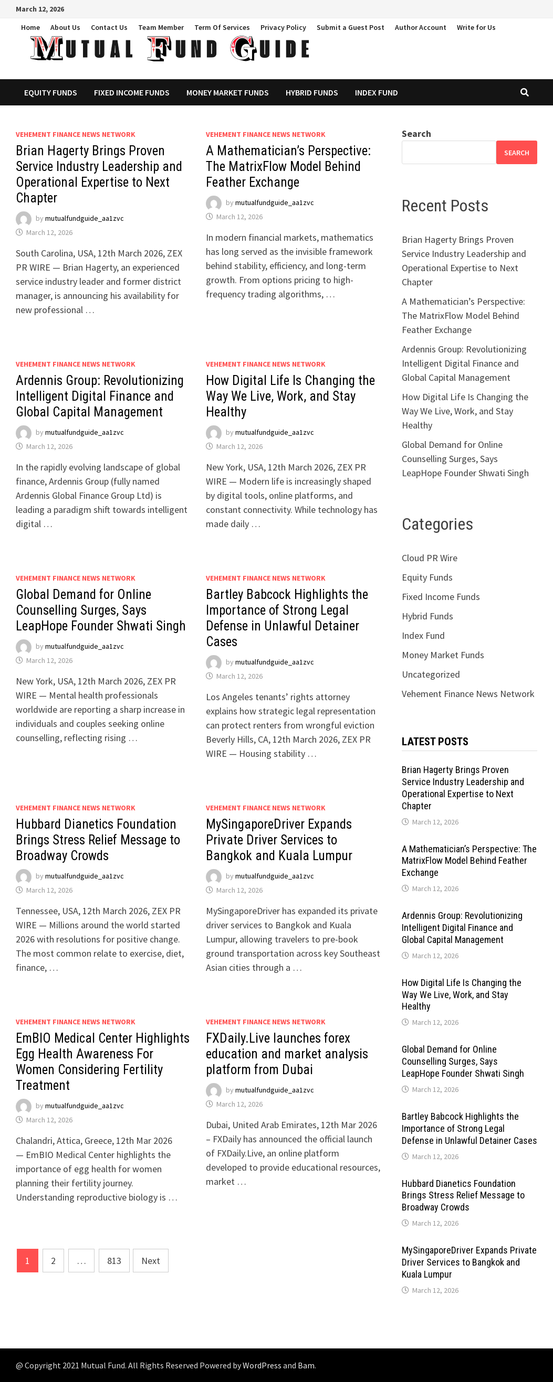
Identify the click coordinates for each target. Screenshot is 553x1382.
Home (30, 27)
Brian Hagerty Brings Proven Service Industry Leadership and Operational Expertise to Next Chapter (99, 174)
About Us (65, 27)
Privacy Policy (283, 27)
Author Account (420, 27)
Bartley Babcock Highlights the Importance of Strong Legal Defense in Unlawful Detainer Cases (287, 618)
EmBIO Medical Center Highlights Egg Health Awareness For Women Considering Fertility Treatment (103, 1062)
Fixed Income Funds (132, 92)
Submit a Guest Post (350, 27)
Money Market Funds (227, 92)
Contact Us (109, 27)
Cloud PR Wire (429, 558)
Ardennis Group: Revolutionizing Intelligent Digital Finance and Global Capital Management (100, 396)
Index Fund (376, 92)
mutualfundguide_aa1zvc (84, 218)
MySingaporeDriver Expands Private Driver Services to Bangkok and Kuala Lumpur (279, 840)
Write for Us (476, 27)
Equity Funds (50, 92)
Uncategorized (431, 674)
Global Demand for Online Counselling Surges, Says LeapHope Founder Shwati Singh (101, 610)
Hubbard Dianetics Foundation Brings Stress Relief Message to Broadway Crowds (98, 840)
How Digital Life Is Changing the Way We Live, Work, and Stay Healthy (290, 396)
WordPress (262, 1365)
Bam (306, 1365)
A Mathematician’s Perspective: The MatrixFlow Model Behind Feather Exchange (288, 166)
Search (416, 133)
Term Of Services (222, 27)
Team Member (161, 27)
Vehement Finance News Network (75, 134)
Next (150, 1261)
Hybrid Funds (312, 92)
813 (114, 1261)
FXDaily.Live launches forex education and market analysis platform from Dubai (287, 1054)
